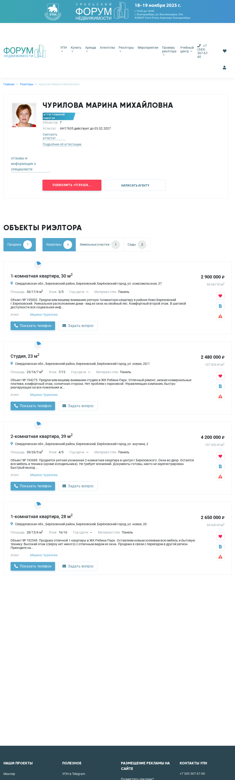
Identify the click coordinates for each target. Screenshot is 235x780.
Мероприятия (148, 47)
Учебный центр (187, 49)
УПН (63, 49)
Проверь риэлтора (169, 51)
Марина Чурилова (44, 314)
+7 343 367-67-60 (192, 773)
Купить (76, 49)
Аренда (90, 49)
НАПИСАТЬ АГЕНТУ (135, 185)
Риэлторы (126, 49)
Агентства (107, 47)
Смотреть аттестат (50, 136)
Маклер (9, 774)
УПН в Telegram (73, 774)
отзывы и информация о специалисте (23, 163)
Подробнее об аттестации (62, 144)
